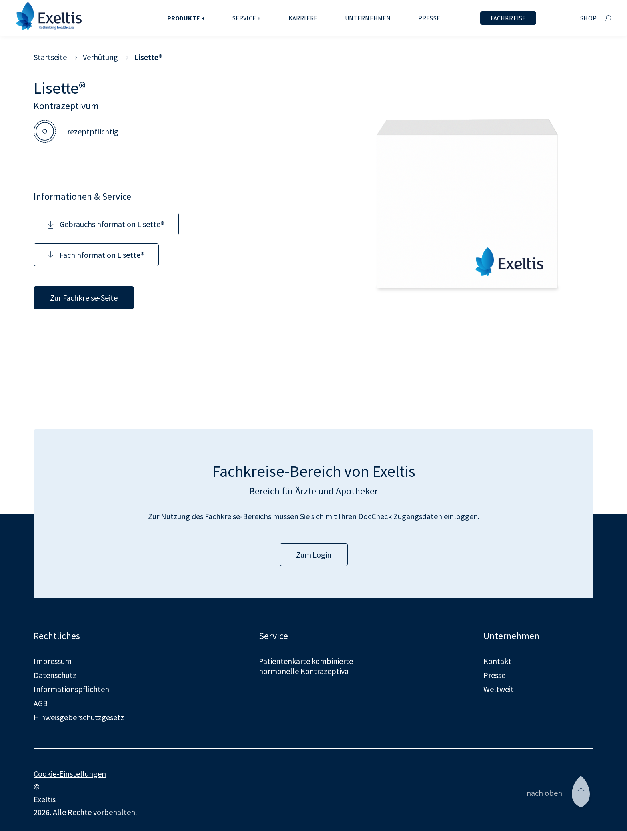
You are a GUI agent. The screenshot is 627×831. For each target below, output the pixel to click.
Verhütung (100, 57)
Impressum (53, 661)
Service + (246, 18)
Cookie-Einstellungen (70, 774)
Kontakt (497, 661)
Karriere (302, 18)
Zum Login (313, 555)
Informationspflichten (71, 689)
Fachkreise (508, 18)
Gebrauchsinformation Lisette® (106, 224)
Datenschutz (55, 675)
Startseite (50, 57)
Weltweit (498, 689)
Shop (588, 18)
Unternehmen (368, 18)
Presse (429, 18)
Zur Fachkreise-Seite (84, 298)
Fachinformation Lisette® (96, 255)
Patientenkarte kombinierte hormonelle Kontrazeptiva (306, 666)
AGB (41, 703)
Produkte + (186, 18)
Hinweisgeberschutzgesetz (79, 717)
